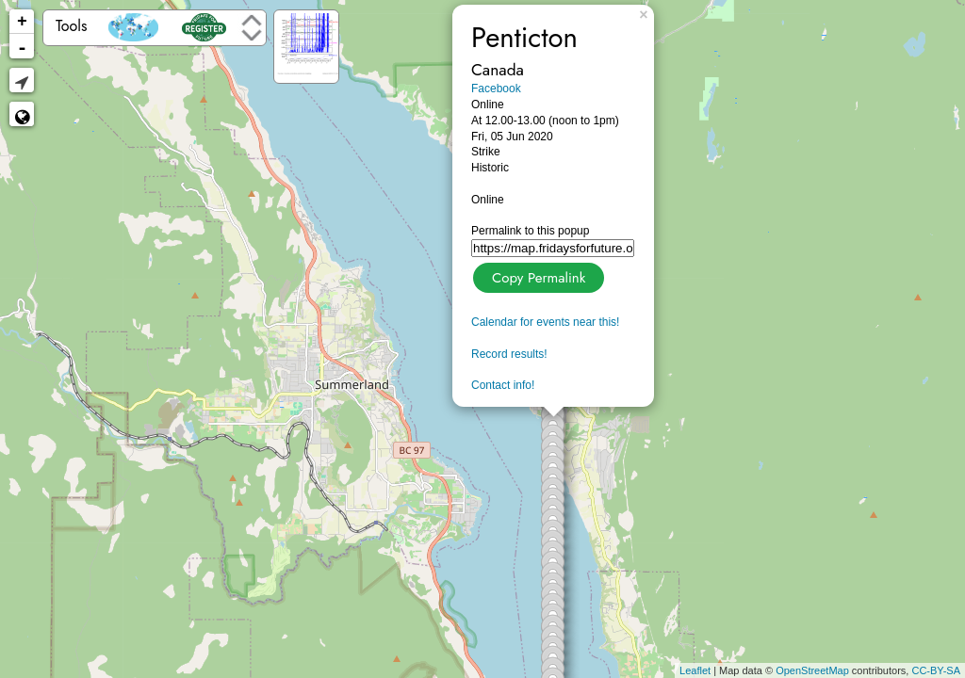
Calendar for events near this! (545, 322)
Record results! (509, 354)
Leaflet (695, 670)
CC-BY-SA (935, 670)
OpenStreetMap (812, 670)
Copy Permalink (536, 275)
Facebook (496, 88)
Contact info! (502, 385)
